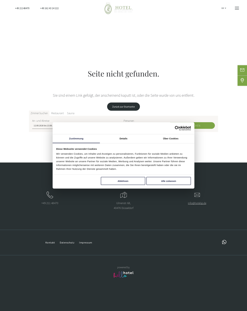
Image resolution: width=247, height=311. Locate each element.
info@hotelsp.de (197, 203)
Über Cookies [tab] (170, 138)
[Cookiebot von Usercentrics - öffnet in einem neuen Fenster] (177, 128)
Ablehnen (123, 181)
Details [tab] (123, 138)
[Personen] (143, 305)
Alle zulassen (168, 181)
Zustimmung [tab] (76, 138)
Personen (128, 300)
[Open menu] (236, 8)
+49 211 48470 (49, 203)
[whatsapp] (224, 242)
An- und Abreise (40, 300)
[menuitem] (50, 242)
